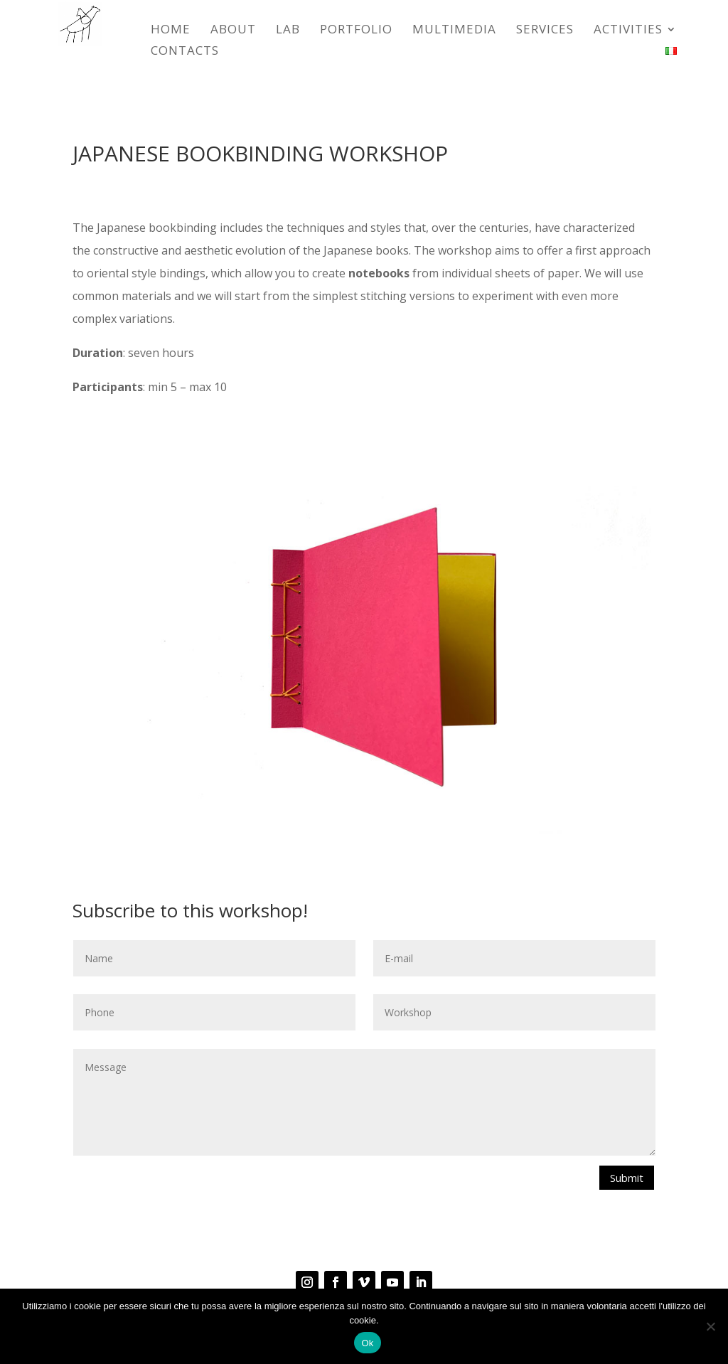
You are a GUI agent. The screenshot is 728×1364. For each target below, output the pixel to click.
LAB (288, 30)
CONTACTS (185, 52)
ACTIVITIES (628, 30)
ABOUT (233, 30)
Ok (367, 1343)
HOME (171, 30)
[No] (710, 1326)
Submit (624, 1178)
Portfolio (356, 30)
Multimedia (454, 30)
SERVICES (545, 30)
